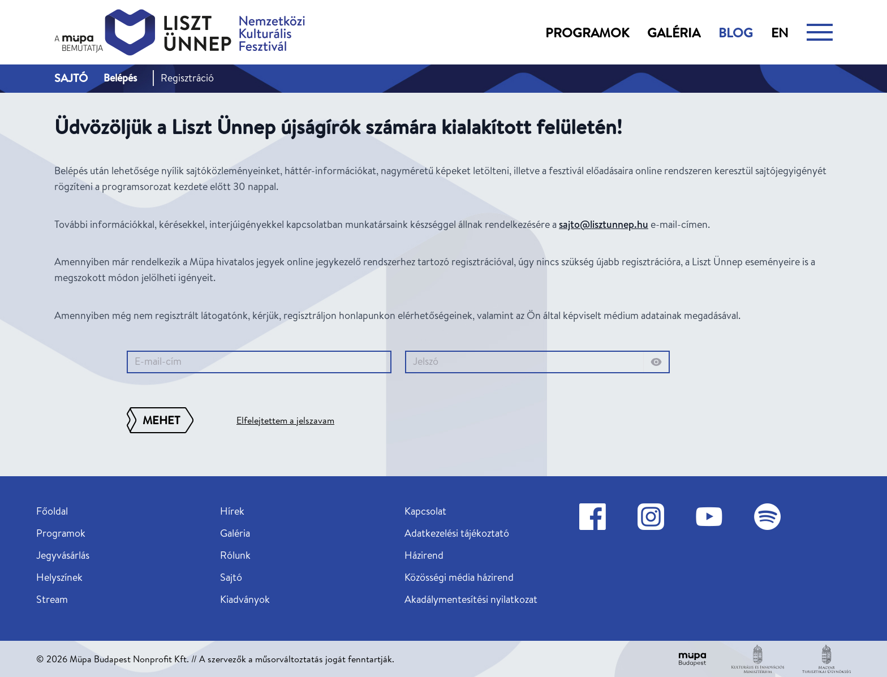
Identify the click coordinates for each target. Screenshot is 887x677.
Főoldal (52, 511)
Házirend (424, 555)
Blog (735, 32)
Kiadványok (245, 599)
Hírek (232, 511)
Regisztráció (187, 78)
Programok (587, 32)
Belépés (120, 78)
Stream (52, 599)
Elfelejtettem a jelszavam (285, 420)
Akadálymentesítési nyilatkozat (470, 599)
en (780, 32)
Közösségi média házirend (459, 577)
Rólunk (235, 555)
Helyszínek (59, 577)
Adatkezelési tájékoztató (456, 533)
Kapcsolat (425, 511)
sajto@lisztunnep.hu (603, 224)
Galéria (673, 32)
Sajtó (231, 577)
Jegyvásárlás (62, 555)
